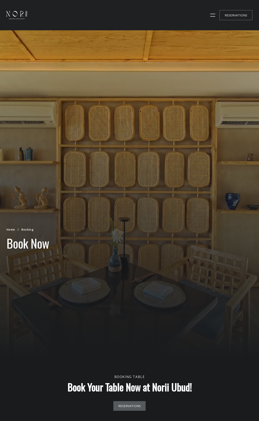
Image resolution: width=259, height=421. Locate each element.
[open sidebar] (212, 15)
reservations (236, 15)
